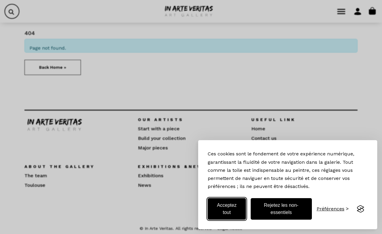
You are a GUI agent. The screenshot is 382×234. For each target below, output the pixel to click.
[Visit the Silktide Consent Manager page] (360, 209)
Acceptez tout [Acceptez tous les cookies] (227, 209)
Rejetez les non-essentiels (281, 209)
